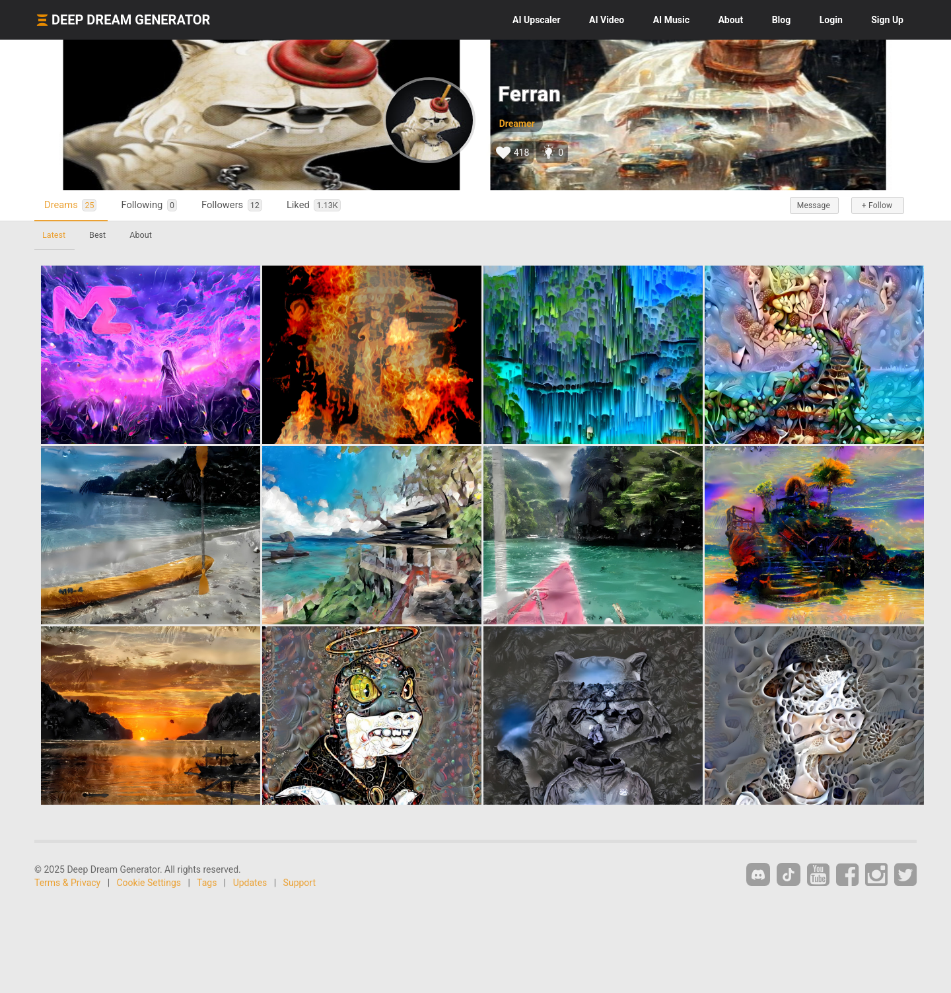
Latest (53, 235)
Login (831, 20)
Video (606, 20)
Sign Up (887, 20)
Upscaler (536, 20)
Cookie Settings (149, 882)
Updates (250, 882)
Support (299, 882)
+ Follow (877, 205)
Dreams (70, 205)
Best (97, 235)
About (730, 20)
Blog (781, 20)
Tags (207, 882)
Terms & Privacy (67, 882)
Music (671, 20)
